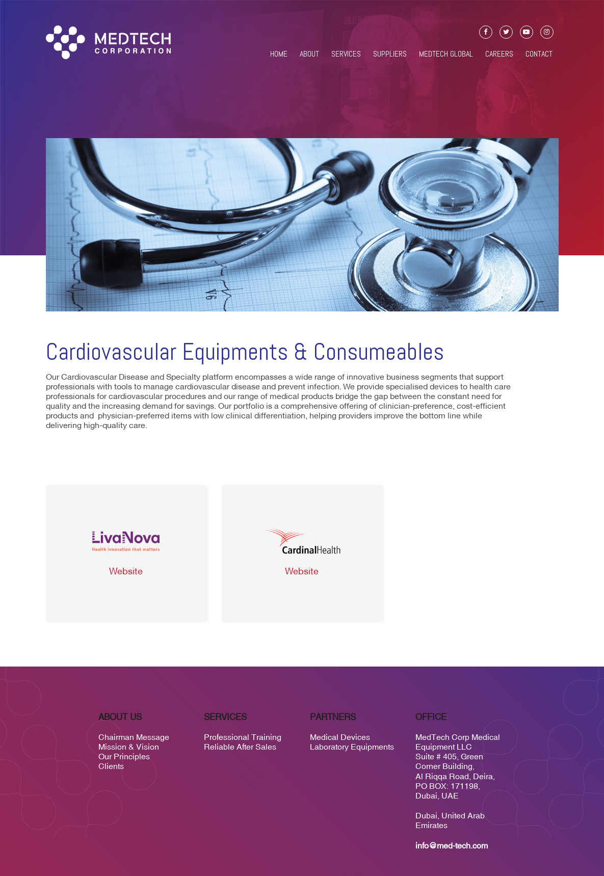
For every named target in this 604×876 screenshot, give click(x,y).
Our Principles (124, 756)
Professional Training (242, 736)
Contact (539, 54)
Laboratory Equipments (352, 746)
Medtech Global (446, 54)
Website (126, 572)
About (309, 54)
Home (278, 54)
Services (346, 54)
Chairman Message (133, 736)
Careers (499, 54)
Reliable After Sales (240, 746)
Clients (111, 766)
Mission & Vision (128, 746)
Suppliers (390, 54)
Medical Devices (340, 736)
